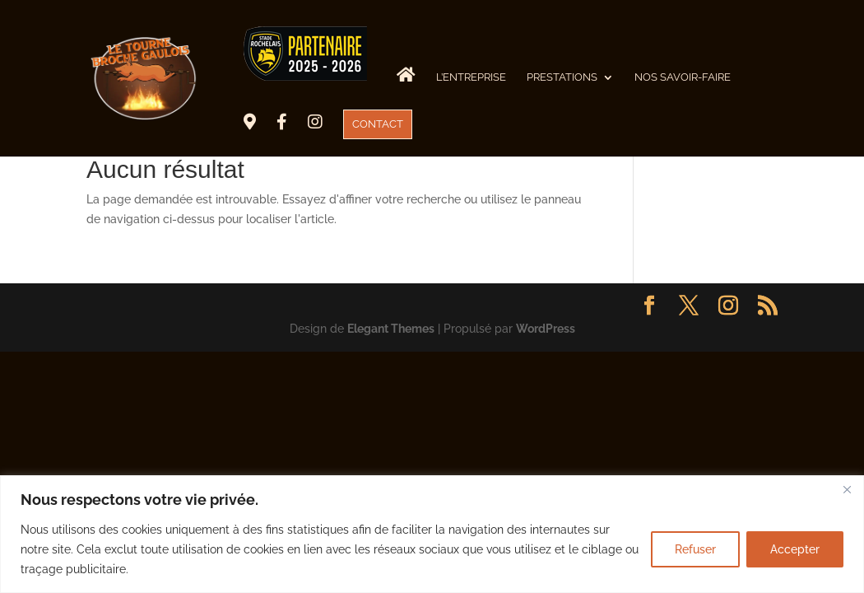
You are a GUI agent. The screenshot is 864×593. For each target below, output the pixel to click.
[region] (432, 534)
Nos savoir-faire (682, 77)
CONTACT (377, 124)
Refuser (695, 549)
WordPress (545, 328)
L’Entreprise (471, 77)
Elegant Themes (390, 328)
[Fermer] (847, 489)
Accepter (795, 549)
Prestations (562, 77)
